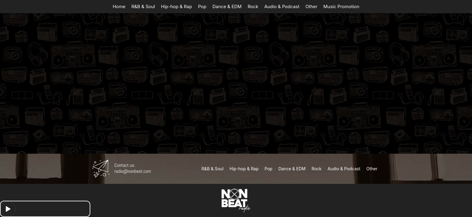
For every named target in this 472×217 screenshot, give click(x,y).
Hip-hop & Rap (176, 6)
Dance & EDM (227, 6)
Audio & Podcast (282, 6)
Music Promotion (341, 6)
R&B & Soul (143, 6)
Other (312, 6)
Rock (253, 6)
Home (119, 6)
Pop (202, 6)
